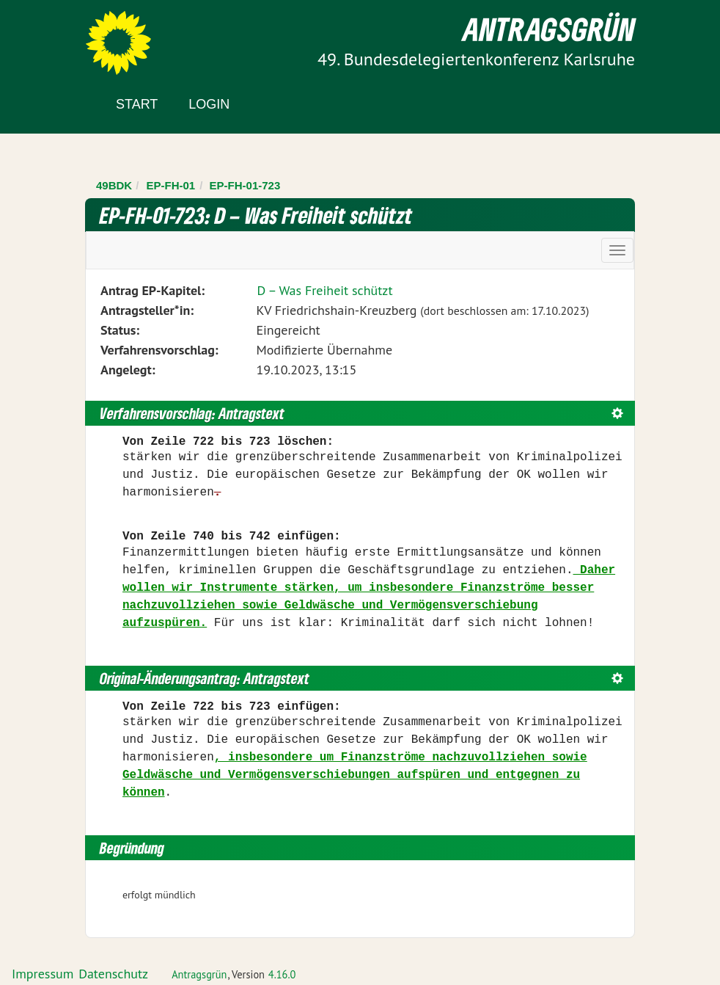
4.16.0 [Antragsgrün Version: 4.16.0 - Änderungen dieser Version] (282, 974)
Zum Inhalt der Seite (65, 36)
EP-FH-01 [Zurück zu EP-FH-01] (171, 185)
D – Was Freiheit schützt (324, 290)
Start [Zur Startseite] (137, 104)
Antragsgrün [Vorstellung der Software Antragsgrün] (199, 974)
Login (208, 104)
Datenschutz (113, 973)
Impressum (42, 973)
